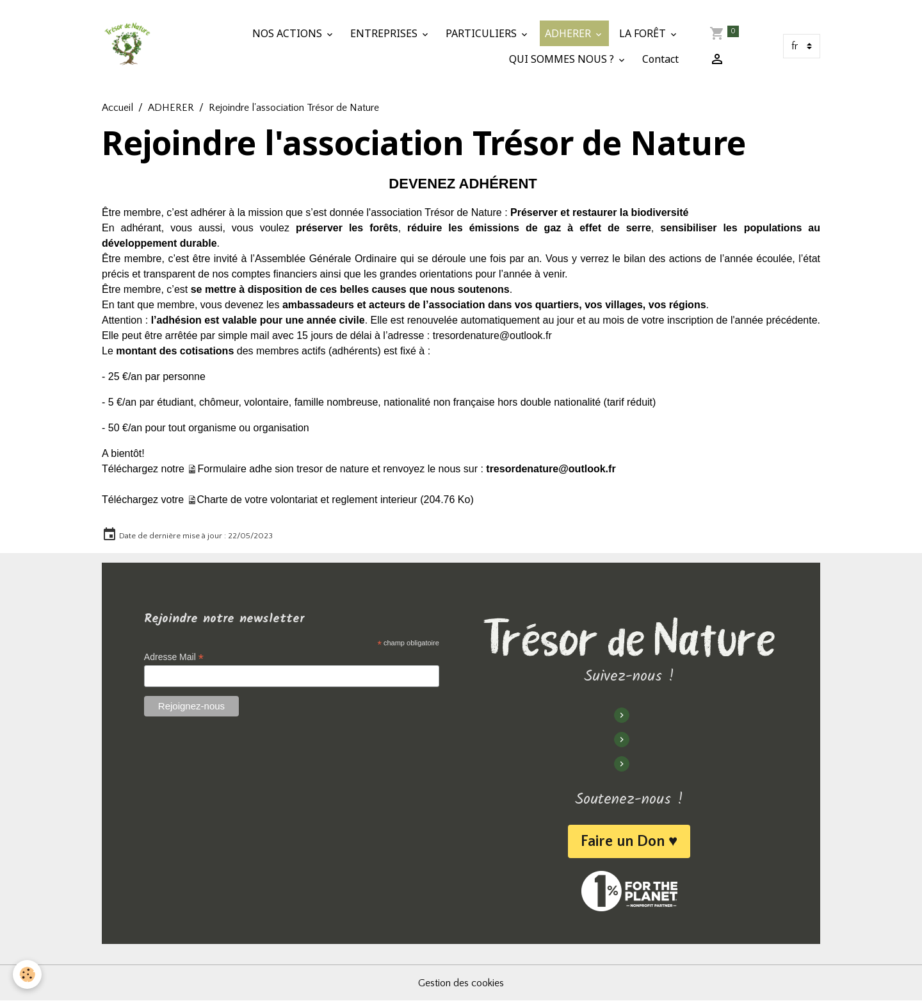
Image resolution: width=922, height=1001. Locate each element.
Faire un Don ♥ (629, 841)
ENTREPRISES (385, 33)
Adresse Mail (174, 657)
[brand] (127, 46)
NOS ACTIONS (288, 33)
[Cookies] (27, 974)
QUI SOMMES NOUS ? (563, 59)
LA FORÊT (643, 33)
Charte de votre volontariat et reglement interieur (307, 499)
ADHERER (569, 33)
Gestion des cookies (461, 983)
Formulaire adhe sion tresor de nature (283, 468)
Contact (660, 59)
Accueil (117, 107)
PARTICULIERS (482, 33)
